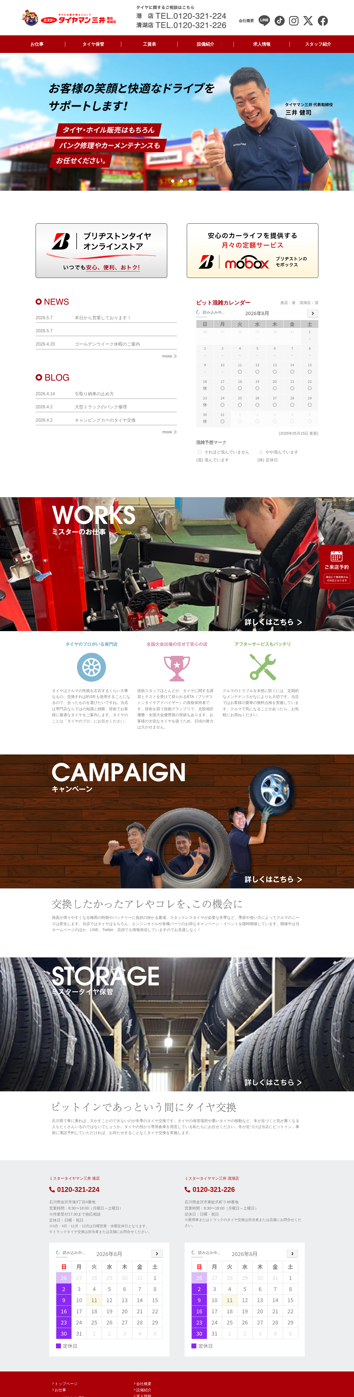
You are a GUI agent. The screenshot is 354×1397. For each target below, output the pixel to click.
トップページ (66, 1384)
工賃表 (149, 44)
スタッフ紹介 (318, 44)
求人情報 (262, 44)
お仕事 (37, 44)
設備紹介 (205, 44)
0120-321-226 (210, 1189)
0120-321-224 (74, 1189)
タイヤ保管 (93, 44)
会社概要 (143, 1384)
